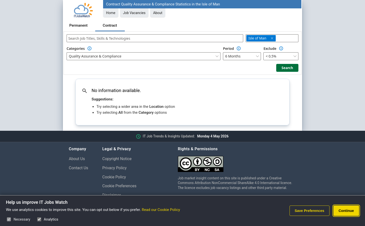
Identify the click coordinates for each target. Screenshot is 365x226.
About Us (77, 158)
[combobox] (155, 38)
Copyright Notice (117, 158)
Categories (76, 48)
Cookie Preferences (119, 186)
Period (228, 48)
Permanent (78, 25)
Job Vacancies (134, 13)
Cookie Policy (114, 177)
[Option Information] (89, 49)
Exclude (269, 48)
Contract (110, 25)
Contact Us (78, 168)
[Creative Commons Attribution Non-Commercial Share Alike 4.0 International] (237, 162)
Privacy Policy (114, 168)
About (157, 13)
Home (110, 13)
